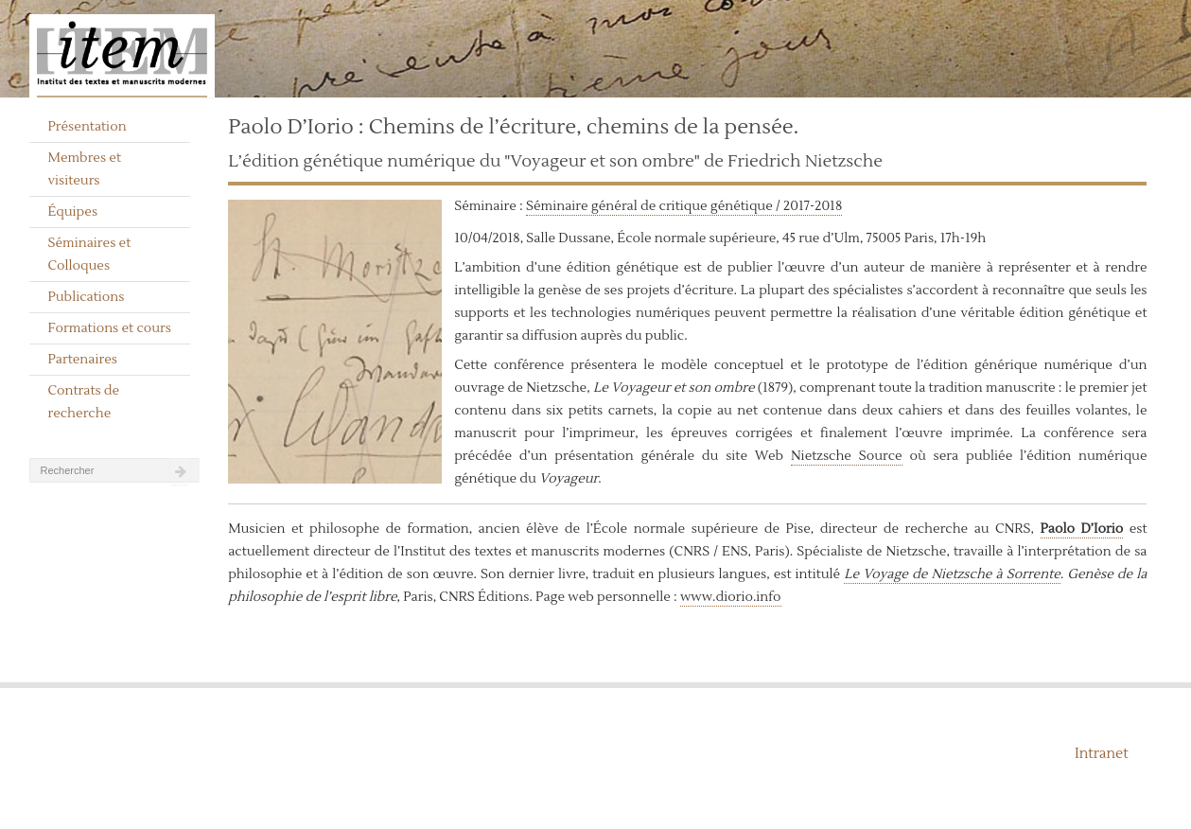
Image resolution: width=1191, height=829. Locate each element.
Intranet (1102, 754)
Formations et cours (108, 328)
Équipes (72, 211)
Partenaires (82, 359)
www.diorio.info (730, 597)
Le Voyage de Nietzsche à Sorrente (952, 574)
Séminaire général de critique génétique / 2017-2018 (684, 206)
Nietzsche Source (846, 456)
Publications (85, 297)
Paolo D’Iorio (1082, 529)
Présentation (86, 126)
